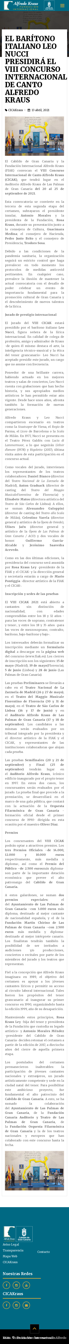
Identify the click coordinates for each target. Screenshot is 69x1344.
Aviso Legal (11, 1244)
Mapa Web (10, 1256)
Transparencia (13, 1250)
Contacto (43, 1252)
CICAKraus (14, 110)
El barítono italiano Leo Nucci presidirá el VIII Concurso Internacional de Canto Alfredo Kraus (36, 69)
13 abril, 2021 (38, 110)
